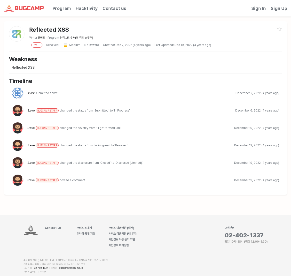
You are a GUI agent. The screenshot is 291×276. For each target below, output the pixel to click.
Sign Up (279, 8)
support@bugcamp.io (71, 267)
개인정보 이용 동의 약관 (122, 239)
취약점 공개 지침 (86, 233)
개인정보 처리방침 (119, 245)
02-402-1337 (41, 267)
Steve (43, 110)
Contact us (114, 8)
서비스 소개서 (84, 228)
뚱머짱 (42, 37)
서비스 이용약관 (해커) (121, 228)
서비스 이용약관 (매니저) (123, 233)
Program (62, 8)
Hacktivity (87, 8)
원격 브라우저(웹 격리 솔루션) (76, 37)
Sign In (258, 8)
